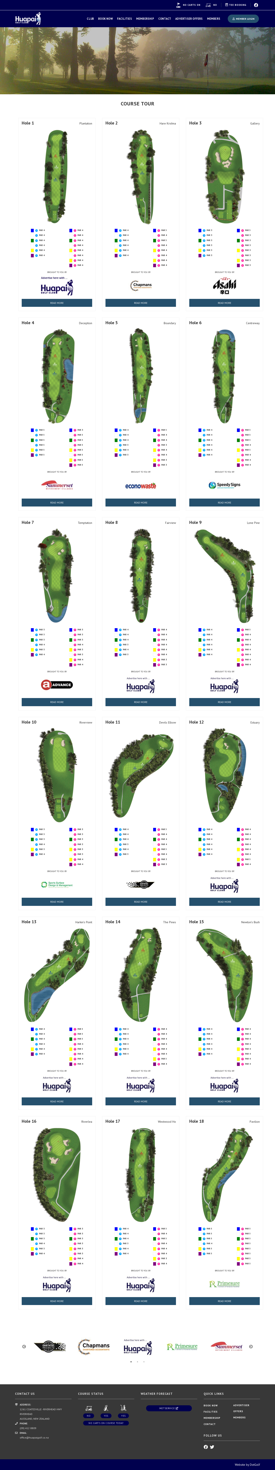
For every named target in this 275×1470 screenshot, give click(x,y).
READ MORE (57, 302)
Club (90, 19)
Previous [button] (24, 1347)
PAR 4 (42, 230)
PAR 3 (209, 230)
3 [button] (144, 1362)
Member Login (243, 18)
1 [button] (131, 1362)
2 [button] (137, 1362)
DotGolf (255, 1465)
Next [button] (251, 1347)
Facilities (124, 19)
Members (213, 19)
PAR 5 (164, 230)
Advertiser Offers (189, 19)
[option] (137, 60)
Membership (145, 19)
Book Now (105, 19)
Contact (164, 19)
